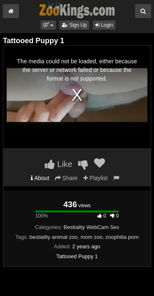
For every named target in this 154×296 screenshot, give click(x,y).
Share (66, 178)
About (40, 178)
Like (58, 164)
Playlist (95, 178)
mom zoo (91, 237)
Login (104, 25)
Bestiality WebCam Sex (92, 227)
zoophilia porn (122, 237)
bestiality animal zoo (54, 237)
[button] (48, 25)
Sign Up (74, 25)
